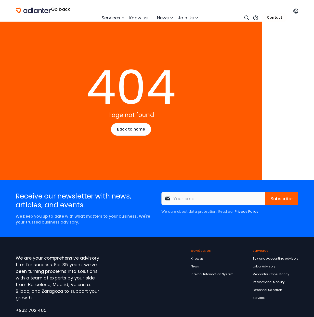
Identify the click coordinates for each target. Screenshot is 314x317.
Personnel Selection (267, 290)
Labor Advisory (264, 266)
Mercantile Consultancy (271, 274)
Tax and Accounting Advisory (275, 258)
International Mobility (269, 282)
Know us (138, 18)
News (163, 18)
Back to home (131, 129)
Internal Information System (212, 274)
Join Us (186, 18)
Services (111, 18)
